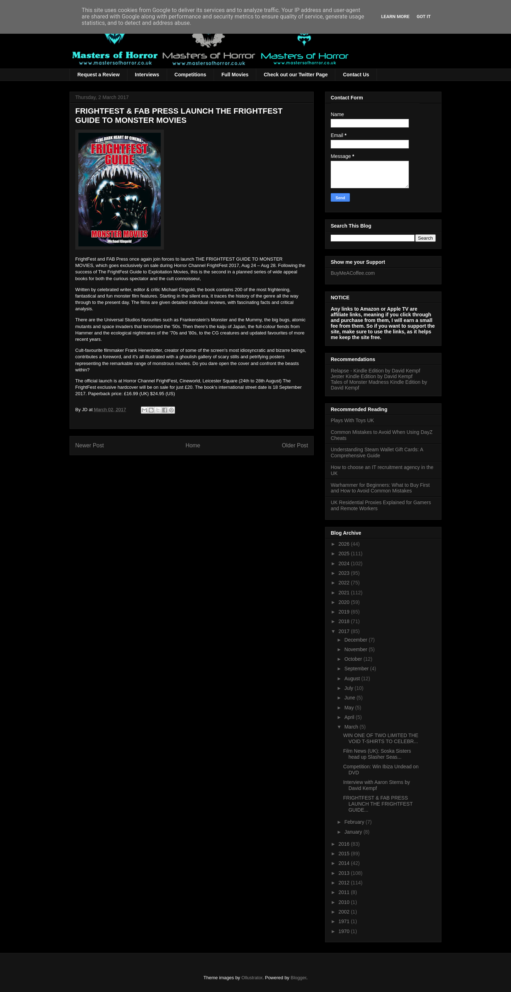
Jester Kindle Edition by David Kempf (371, 376)
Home (193, 445)
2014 (345, 863)
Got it (424, 16)
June (350, 698)
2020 (345, 602)
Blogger (298, 977)
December (356, 640)
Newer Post (89, 445)
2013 (345, 873)
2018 (345, 621)
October (353, 659)
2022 (345, 582)
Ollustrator (251, 977)
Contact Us (356, 74)
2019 (345, 612)
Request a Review (98, 74)
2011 (345, 892)
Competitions (190, 74)
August (352, 678)
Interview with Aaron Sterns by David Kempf (376, 785)
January (353, 832)
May (349, 707)
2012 (345, 882)
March (351, 727)
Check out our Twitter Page (296, 74)
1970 (345, 931)
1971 (345, 921)
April (350, 717)
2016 (345, 844)
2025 (345, 553)
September (357, 668)
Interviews (147, 74)
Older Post (295, 445)
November (356, 649)
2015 (345, 853)
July (349, 688)
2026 (345, 544)
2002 (345, 912)
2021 (345, 592)
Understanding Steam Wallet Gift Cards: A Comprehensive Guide (377, 452)
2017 (345, 631)
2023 (345, 573)
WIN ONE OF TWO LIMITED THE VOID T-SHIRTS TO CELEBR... (380, 738)
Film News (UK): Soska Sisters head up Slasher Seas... (377, 754)
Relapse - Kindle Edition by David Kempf (375, 371)
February (355, 822)
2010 (345, 902)
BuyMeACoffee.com (353, 273)
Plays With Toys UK (352, 420)
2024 (345, 563)
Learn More (395, 16)
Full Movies (234, 74)
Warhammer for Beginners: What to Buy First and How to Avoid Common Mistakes (380, 488)
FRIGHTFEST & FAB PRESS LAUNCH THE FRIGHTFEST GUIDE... (378, 804)
